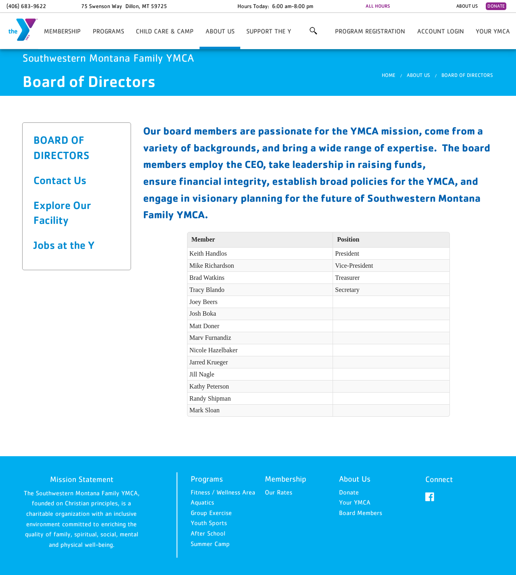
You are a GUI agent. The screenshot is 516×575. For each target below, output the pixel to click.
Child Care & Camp (165, 31)
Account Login (440, 31)
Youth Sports (209, 522)
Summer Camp (210, 543)
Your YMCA (493, 31)
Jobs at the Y (64, 244)
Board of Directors (467, 75)
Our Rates (278, 492)
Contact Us (59, 180)
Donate (496, 6)
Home (388, 75)
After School (208, 533)
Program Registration (370, 31)
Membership (62, 31)
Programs (108, 31)
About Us (467, 6)
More (313, 31)
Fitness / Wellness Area (223, 492)
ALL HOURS (378, 6)
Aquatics (202, 502)
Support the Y (268, 31)
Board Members (360, 512)
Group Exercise (211, 512)
